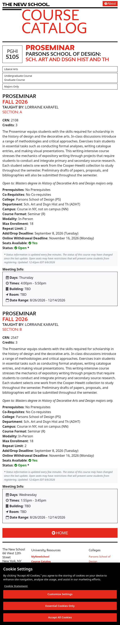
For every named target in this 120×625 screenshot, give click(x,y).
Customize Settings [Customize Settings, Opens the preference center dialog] (60, 594)
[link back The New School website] (26, 4)
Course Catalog (54, 21)
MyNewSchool (40, 556)
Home (60, 533)
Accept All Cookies (60, 618)
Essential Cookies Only (60, 606)
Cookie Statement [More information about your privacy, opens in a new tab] (16, 586)
